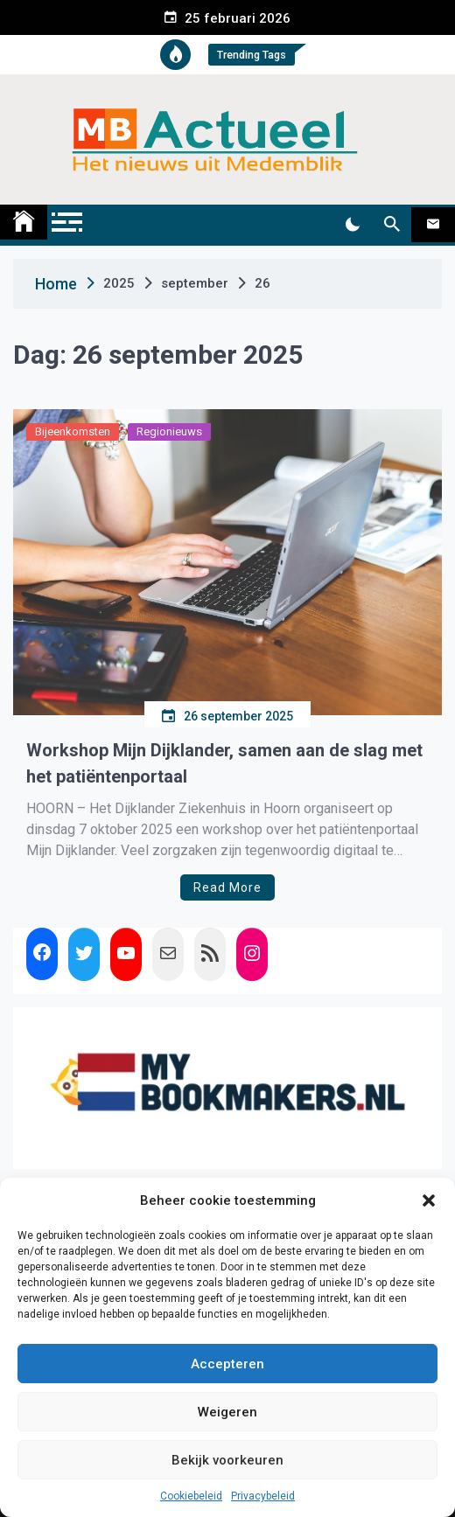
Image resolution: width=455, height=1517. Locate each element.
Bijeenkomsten (72, 431)
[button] (429, 1200)
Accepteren (227, 1364)
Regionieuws (169, 431)
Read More (227, 887)
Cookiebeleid (191, 1496)
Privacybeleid (263, 1496)
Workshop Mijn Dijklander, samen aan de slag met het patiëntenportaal (224, 763)
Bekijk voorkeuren (228, 1460)
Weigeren (227, 1412)
